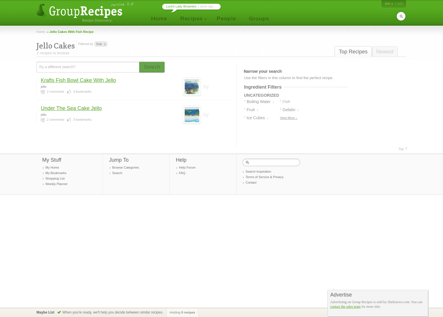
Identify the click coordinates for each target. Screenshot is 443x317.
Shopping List (55, 178)
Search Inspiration (258, 171)
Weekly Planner (56, 184)
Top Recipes (353, 52)
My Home (52, 167)
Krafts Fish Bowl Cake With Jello (78, 80)
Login (399, 3)
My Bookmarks (56, 173)
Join (387, 3)
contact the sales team (345, 307)
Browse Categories (125, 167)
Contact (251, 182)
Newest (385, 52)
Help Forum (187, 167)
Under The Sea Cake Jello (71, 108)
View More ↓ (288, 118)
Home (40, 31)
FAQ (182, 173)
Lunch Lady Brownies (181, 6)
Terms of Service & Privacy (264, 177)
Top (401, 149)
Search (117, 173)
